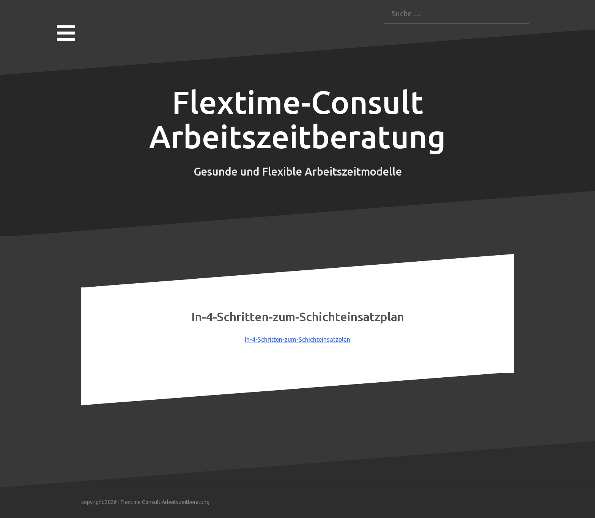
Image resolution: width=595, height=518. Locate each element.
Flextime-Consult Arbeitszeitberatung (297, 119)
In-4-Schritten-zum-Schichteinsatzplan (297, 339)
